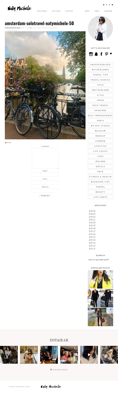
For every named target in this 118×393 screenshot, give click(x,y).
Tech (100, 85)
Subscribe (108, 11)
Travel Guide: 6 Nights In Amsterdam (45, 28)
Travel (100, 187)
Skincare (100, 110)
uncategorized (100, 64)
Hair (100, 171)
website (45, 187)
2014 (92, 240)
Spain (100, 100)
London (100, 141)
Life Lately (100, 151)
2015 (92, 237)
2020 (92, 222)
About (87, 11)
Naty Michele (19, 10)
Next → (16, 30)
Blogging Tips (100, 182)
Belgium (100, 131)
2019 (92, 225)
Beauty (100, 192)
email (45, 179)
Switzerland (100, 90)
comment (45, 146)
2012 (92, 246)
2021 (92, 219)
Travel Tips (100, 75)
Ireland (100, 161)
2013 (92, 243)
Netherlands (100, 70)
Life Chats (56, 11)
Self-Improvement (100, 115)
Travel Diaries (100, 80)
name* (45, 171)
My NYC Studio (100, 126)
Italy (100, 156)
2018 (92, 228)
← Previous (9, 30)
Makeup (101, 136)
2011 (92, 248)
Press (97, 11)
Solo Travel (42, 11)
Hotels (100, 166)
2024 (92, 211)
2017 (92, 231)
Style (100, 95)
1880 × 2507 (25, 28)
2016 (92, 234)
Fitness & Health (100, 177)
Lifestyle (69, 11)
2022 (92, 217)
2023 (92, 214)
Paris (100, 121)
